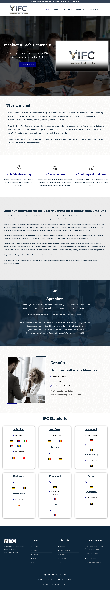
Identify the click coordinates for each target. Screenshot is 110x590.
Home (47, 10)
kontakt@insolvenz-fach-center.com (40, 1)
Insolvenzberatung (55, 174)
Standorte (68, 9)
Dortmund (91, 429)
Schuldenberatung (19, 174)
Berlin (91, 476)
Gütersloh (91, 492)
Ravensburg (91, 455)
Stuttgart (55, 447)
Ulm (55, 505)
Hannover (19, 494)
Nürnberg (55, 429)
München (18, 429)
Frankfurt (55, 476)
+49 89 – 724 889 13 (60, 1)
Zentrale (56, 10)
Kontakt (94, 9)
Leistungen (81, 9)
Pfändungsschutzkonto (91, 174)
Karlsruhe (19, 476)
